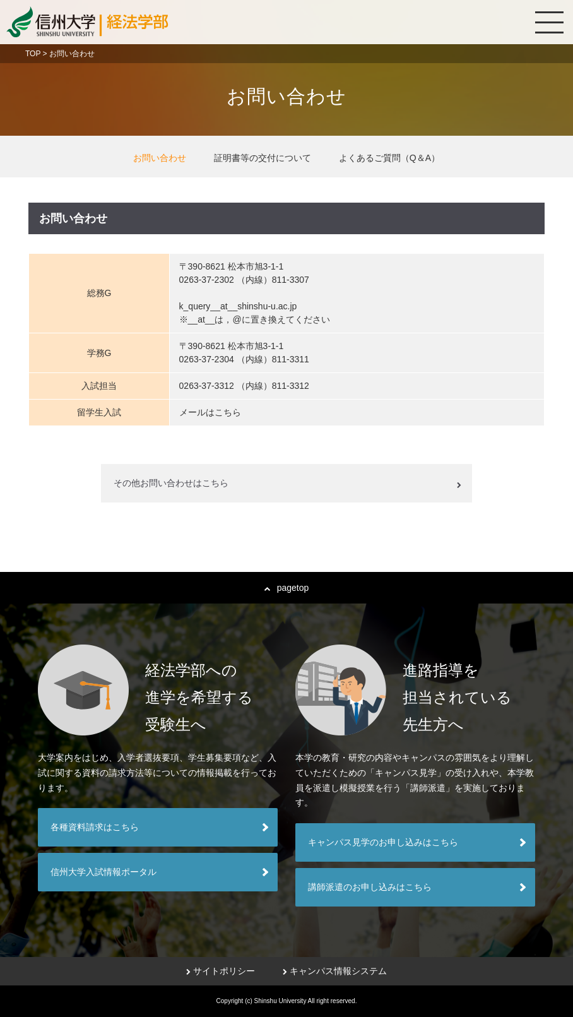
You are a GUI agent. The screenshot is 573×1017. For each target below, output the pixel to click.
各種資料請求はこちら (94, 827)
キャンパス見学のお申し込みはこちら (383, 842)
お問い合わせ (159, 158)
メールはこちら (210, 412)
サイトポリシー (220, 971)
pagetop (286, 588)
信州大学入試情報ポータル (103, 872)
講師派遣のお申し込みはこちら (370, 887)
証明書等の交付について (262, 158)
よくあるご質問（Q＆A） (389, 158)
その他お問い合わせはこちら (171, 483)
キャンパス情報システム (335, 971)
